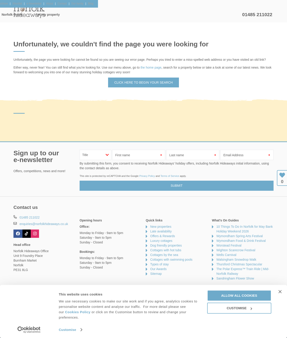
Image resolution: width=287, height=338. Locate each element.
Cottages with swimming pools (171, 259)
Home (56, 14)
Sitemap (156, 273)
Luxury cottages (161, 241)
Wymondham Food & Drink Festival (241, 241)
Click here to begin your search (143, 82)
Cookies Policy (78, 311)
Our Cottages (84, 14)
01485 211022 (257, 14)
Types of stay (159, 264)
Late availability (161, 231)
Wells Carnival (226, 255)
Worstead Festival (228, 245)
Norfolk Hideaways (29, 11)
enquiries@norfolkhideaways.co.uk (44, 224)
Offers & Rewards (150, 14)
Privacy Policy (147, 176)
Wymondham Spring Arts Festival (239, 236)
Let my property (223, 14)
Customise (67, 329)
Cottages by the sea (164, 255)
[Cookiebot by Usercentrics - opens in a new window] (29, 329)
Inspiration (116, 14)
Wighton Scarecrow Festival (235, 250)
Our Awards (158, 269)
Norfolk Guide (187, 14)
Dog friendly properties (166, 245)
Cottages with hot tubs (165, 250)
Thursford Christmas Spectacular (239, 264)
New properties (160, 226)
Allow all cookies (239, 295)
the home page (151, 67)
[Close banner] (280, 290)
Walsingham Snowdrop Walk (236, 259)
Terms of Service (169, 176)
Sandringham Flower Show (235, 278)
